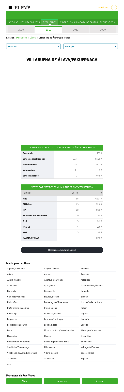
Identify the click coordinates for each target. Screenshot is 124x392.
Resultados (50, 22)
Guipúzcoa (62, 381)
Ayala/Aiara (49, 285)
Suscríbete (103, 7)
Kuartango (12, 313)
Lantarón (85, 319)
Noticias (13, 22)
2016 (48, 29)
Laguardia (12, 319)
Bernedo (85, 291)
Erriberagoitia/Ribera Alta (56, 302)
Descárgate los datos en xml (62, 250)
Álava (24, 381)
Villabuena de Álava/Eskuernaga (22, 353)
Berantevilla (49, 291)
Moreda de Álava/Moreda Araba (59, 330)
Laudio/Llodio (50, 325)
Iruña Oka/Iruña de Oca (18, 308)
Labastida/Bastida (52, 313)
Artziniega (85, 280)
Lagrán (84, 313)
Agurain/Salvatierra (16, 268)
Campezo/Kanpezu (16, 296)
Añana (10, 274)
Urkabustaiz (49, 347)
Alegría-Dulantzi (51, 268)
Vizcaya (99, 381)
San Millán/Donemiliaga (18, 347)
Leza (9, 330)
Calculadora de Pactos (84, 22)
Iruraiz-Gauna (50, 308)
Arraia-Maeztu (14, 280)
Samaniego (86, 341)
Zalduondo (12, 358)
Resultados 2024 (30, 22)
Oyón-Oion (86, 336)
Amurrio (85, 268)
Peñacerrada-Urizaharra (18, 341)
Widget (64, 22)
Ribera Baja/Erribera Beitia (56, 341)
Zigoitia (84, 358)
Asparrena (12, 285)
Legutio (84, 325)
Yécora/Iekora (87, 353)
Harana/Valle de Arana (91, 302)
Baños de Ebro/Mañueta (92, 285)
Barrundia (11, 291)
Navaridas (12, 336)
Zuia (9, 364)
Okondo (47, 336)
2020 (21, 29)
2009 (103, 29)
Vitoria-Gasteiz (51, 353)
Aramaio (48, 274)
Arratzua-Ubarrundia (53, 280)
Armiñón (85, 274)
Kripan (84, 308)
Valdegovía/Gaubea (90, 347)
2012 (75, 29)
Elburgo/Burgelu (51, 296)
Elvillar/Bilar (12, 302)
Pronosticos (107, 22)
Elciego (84, 296)
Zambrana (49, 358)
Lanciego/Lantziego (53, 319)
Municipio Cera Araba (91, 330)
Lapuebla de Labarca (17, 325)
